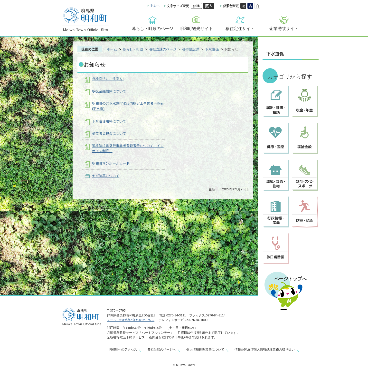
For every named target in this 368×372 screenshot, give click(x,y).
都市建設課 (190, 49)
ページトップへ (290, 278)
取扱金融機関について (109, 91)
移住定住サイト (240, 28)
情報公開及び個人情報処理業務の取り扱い (265, 349)
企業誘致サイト (283, 28)
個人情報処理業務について (205, 349)
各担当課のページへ (161, 349)
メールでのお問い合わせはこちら (130, 320)
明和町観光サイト (196, 28)
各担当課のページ (162, 49)
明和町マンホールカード (111, 163)
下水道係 (212, 49)
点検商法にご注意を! (108, 79)
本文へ (155, 5)
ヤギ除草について (105, 176)
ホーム (112, 49)
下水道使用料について (109, 121)
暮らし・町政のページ (152, 28)
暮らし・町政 (133, 49)
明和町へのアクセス (123, 349)
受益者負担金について (109, 133)
